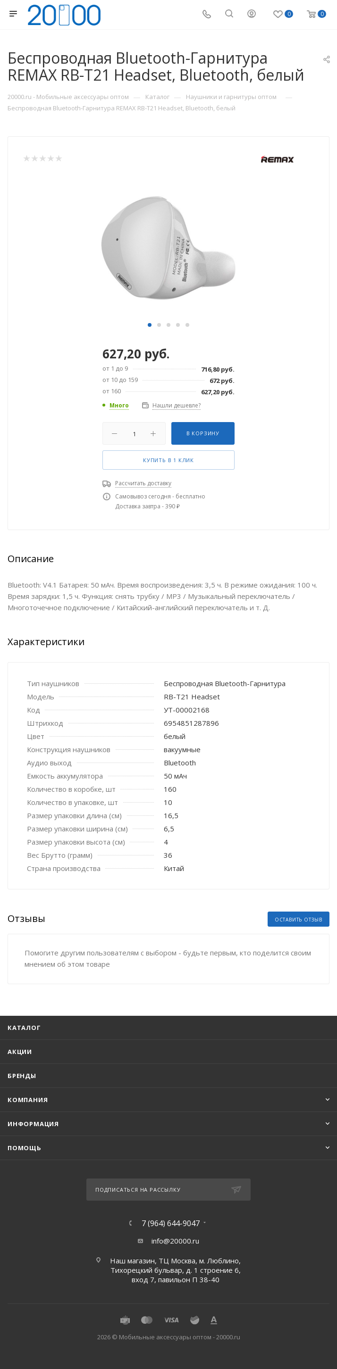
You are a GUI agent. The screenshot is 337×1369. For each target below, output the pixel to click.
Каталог (24, 1027)
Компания (28, 1099)
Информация (33, 1124)
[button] (149, 325)
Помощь (25, 1148)
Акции (20, 1051)
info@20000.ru (175, 1240)
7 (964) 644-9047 (171, 1223)
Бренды (22, 1075)
